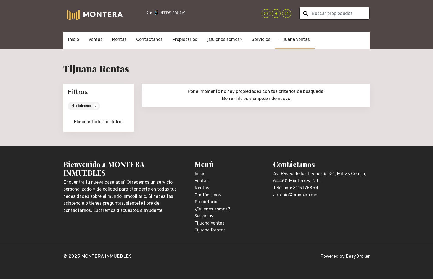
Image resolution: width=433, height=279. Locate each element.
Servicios (261, 40)
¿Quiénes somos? (224, 40)
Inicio (73, 40)
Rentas (119, 40)
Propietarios (184, 40)
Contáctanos (149, 40)
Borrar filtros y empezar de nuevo (256, 99)
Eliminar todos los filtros (98, 122)
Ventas (95, 40)
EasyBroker (358, 257)
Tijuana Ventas (295, 40)
